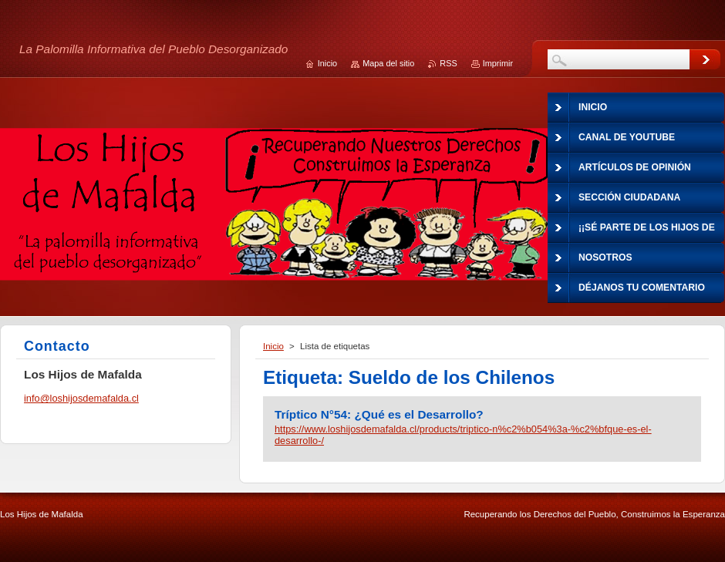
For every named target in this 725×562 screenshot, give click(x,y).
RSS (448, 63)
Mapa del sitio (388, 63)
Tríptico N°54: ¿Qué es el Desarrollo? (379, 414)
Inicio (273, 346)
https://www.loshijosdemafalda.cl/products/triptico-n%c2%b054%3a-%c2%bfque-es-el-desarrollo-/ (463, 434)
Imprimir (498, 63)
